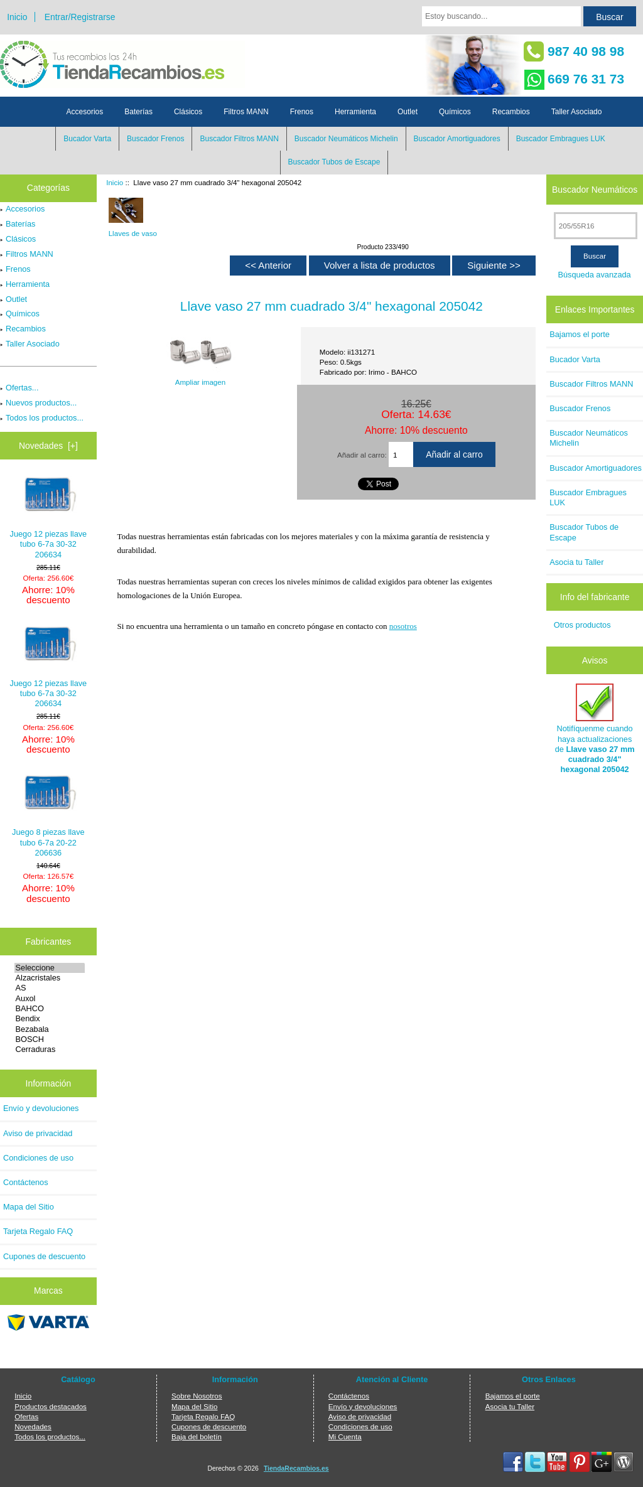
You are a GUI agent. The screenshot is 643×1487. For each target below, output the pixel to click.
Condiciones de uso (38, 1157)
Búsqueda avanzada (594, 274)
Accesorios (85, 111)
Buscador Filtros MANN (239, 138)
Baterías (138, 111)
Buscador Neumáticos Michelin (346, 138)
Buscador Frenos (155, 138)
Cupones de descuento (44, 1256)
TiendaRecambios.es (296, 1468)
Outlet (407, 111)
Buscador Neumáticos (594, 189)
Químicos (455, 111)
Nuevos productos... (38, 402)
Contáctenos (25, 1182)
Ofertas (26, 1416)
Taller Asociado (576, 111)
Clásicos (188, 111)
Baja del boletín (196, 1436)
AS (49, 988)
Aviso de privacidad (37, 1133)
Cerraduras (49, 1049)
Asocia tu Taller (576, 562)
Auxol (49, 999)
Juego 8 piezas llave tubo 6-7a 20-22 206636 (48, 816)
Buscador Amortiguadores (457, 138)
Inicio (17, 17)
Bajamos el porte (579, 334)
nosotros (403, 626)
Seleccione (49, 968)
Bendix (49, 1019)
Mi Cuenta (345, 1436)
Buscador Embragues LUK (560, 138)
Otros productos (582, 625)
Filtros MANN (246, 111)
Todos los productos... (42, 417)
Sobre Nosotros (196, 1396)
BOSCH (49, 1039)
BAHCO (49, 1009)
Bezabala (49, 1029)
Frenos (301, 111)
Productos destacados (50, 1406)
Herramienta (355, 111)
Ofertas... (19, 387)
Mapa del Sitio (28, 1206)
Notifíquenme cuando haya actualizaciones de (595, 729)
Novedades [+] (48, 446)
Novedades (32, 1426)
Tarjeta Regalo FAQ (38, 1231)
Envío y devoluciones (41, 1108)
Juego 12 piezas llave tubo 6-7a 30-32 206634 (48, 517)
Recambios (511, 111)
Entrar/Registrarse (80, 17)
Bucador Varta (87, 138)
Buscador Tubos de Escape (334, 162)
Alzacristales (49, 978)
